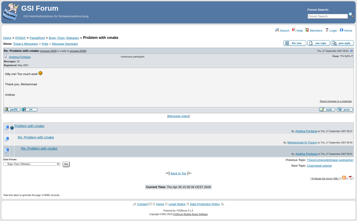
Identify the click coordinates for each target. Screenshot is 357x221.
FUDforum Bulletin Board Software (190, 214)
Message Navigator (65, 43)
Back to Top (178, 173)
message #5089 (77, 51)
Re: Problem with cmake (21, 51)
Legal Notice (176, 204)
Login (331, 30)
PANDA (20, 38)
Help (297, 30)
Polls (45, 43)
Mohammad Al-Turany (302, 142)
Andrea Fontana (20, 57)
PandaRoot (37, 38)
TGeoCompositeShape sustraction (330, 160)
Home (346, 30)
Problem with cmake (29, 126)
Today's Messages (25, 43)
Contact (142, 204)
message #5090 (49, 51)
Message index (178, 116)
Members (313, 30)
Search (282, 30)
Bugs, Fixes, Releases (64, 38)
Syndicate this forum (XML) (325, 178)
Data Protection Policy (205, 204)
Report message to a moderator (336, 101)
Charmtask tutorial (319, 165)
